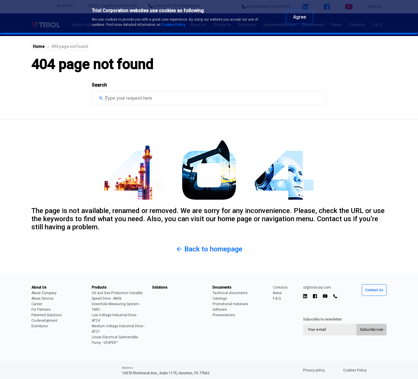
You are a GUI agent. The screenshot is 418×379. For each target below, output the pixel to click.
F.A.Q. (277, 298)
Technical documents (230, 293)
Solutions (159, 287)
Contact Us (374, 290)
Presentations (223, 315)
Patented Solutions (46, 315)
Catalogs (219, 298)
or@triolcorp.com (317, 287)
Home (38, 46)
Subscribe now (371, 330)
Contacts (280, 287)
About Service (42, 298)
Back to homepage (209, 249)
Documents (221, 287)
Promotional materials (230, 304)
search (101, 98)
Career (36, 304)
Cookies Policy (355, 370)
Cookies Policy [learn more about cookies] (173, 25)
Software (219, 310)
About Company (44, 293)
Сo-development (44, 321)
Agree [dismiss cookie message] (299, 17)
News (277, 293)
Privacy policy (314, 370)
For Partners (41, 310)
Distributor (39, 326)
